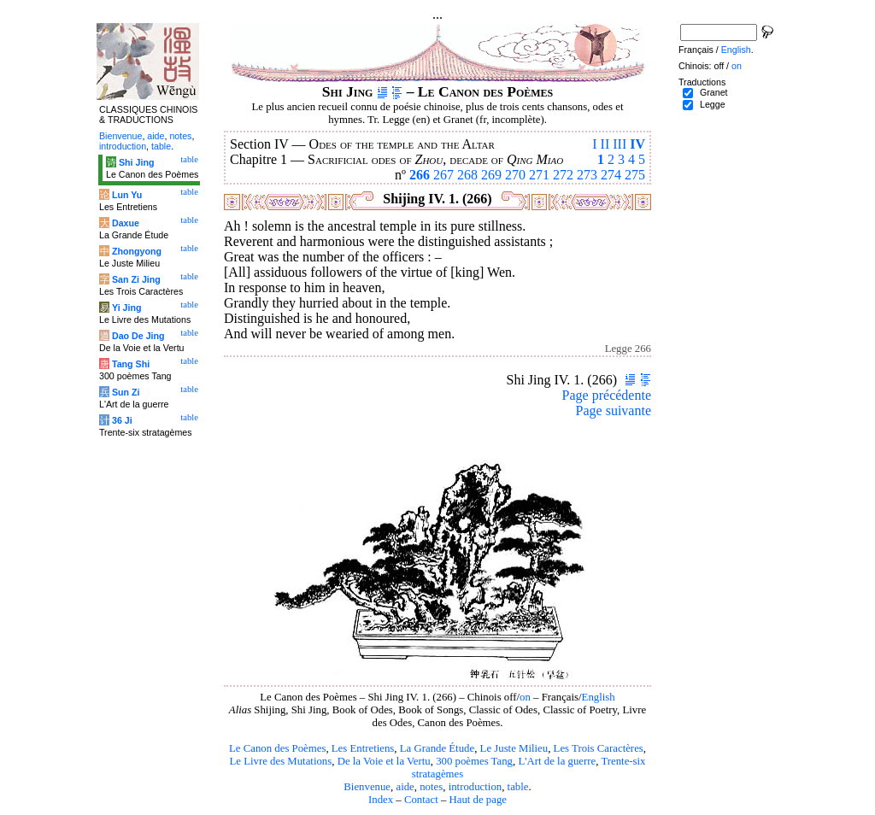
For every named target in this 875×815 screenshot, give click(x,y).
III (619, 144)
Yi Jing (127, 307)
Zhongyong (136, 251)
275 (635, 174)
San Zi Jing (136, 279)
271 (539, 174)
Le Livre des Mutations (280, 761)
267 (443, 174)
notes (431, 787)
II (605, 144)
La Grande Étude (437, 748)
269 (491, 174)
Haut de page (478, 800)
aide (405, 787)
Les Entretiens (363, 748)
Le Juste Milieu (514, 748)
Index (380, 800)
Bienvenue (367, 787)
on (525, 697)
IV (637, 144)
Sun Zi (126, 392)
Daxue (125, 223)
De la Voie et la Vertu (384, 761)
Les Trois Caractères (598, 748)
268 (467, 174)
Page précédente (606, 395)
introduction (475, 787)
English (598, 697)
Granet (714, 92)
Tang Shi (131, 364)
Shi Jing (136, 162)
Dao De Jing (138, 336)
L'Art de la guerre (557, 761)
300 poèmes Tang (474, 761)
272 (563, 174)
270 (515, 174)
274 (611, 174)
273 (587, 174)
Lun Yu (127, 195)
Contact (421, 800)
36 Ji (122, 420)
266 (419, 174)
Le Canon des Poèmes (277, 748)
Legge (712, 104)
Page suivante (613, 410)
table (518, 787)
